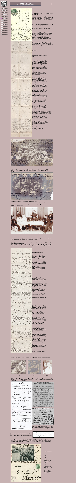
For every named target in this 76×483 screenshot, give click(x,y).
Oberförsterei (39, 439)
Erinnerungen (25, 441)
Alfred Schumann (42, 351)
